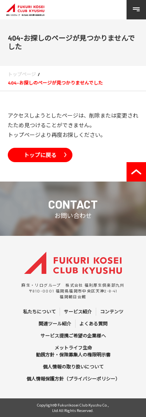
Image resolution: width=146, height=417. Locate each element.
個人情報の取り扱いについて (73, 366)
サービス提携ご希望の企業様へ (73, 335)
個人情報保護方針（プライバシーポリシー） (73, 378)
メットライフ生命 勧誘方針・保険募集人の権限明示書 (73, 351)
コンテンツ (111, 311)
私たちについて (39, 311)
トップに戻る (40, 155)
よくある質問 (93, 323)
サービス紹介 (78, 311)
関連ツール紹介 (55, 323)
